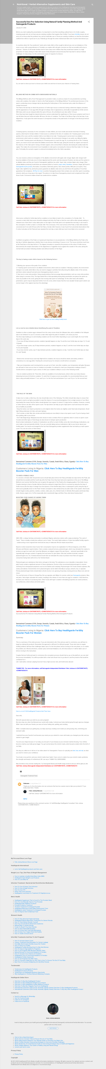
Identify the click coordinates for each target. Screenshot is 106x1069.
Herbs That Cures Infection (23, 891)
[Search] (92, 5)
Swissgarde (77, 575)
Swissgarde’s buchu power (24, 166)
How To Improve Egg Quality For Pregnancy (28, 949)
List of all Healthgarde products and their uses (28, 869)
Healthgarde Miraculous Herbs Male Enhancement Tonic (31, 908)
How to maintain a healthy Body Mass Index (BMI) (29, 876)
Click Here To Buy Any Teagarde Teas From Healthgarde (31, 986)
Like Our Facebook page (22, 998)
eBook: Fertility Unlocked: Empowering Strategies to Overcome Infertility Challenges (39, 1042)
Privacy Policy (19, 1054)
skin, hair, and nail (78, 750)
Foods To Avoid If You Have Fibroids (26, 927)
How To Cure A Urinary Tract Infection (26, 886)
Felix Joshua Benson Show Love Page (26, 862)
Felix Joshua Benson (35, 791)
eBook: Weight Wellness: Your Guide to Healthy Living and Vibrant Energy (36, 1045)
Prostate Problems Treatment (24, 905)
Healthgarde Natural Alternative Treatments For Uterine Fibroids (34, 920)
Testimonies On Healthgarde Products (26, 969)
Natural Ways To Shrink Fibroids (24, 925)
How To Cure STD (20, 890)
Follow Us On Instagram (22, 1000)
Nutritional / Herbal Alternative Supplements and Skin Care (46, 4)
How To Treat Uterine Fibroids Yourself (26, 922)
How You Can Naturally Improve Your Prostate (28, 902)
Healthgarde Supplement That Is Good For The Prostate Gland (33, 900)
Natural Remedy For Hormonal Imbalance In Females (30, 952)
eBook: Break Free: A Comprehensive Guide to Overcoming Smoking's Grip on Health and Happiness (44, 1044)
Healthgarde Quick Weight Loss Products (27, 878)
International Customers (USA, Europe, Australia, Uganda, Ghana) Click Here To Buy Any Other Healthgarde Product (49, 989)
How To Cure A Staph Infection (24, 888)
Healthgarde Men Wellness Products (25, 903)
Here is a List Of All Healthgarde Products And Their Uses (33, 711)
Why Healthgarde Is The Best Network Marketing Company (32, 974)
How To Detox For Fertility (22, 945)
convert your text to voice (22, 1047)
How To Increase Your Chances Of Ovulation (28, 954)
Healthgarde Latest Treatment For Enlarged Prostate (30, 910)
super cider (62, 164)
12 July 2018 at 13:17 (35, 783)
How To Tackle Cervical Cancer (24, 933)
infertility (77, 34)
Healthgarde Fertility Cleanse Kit (24, 957)
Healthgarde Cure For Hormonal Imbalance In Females (31, 955)
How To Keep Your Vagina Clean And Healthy (28, 932)
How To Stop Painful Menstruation (25, 929)
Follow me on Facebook (22, 1001)
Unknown (26, 783)
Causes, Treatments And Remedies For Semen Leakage (31, 942)
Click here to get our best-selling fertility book (53, 319)
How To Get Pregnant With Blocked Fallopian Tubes (30, 950)
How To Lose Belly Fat (21, 879)
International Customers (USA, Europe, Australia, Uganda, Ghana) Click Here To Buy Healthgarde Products (46, 988)
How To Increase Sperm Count (24, 941)
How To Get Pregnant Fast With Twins (26, 959)
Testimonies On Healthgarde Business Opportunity (30, 972)
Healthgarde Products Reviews (24, 971)
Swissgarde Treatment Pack (29, 776)
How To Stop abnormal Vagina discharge (27, 919)
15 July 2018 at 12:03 (48, 791)
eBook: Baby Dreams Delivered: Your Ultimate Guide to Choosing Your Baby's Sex (39, 1040)
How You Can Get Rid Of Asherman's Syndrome (29, 924)
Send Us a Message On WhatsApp (25, 996)
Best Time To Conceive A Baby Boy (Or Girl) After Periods (32, 962)
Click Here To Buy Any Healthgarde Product (27, 981)
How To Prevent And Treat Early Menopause (28, 930)
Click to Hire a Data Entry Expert (24, 1037)
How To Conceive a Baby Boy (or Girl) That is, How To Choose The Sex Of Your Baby (40, 960)
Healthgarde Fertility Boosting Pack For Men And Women (32, 947)
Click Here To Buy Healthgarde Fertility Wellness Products (32, 984)
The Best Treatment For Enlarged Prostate (27, 907)
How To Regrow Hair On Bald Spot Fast (26, 912)
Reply (25, 799)
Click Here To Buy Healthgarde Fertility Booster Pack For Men (49, 469)
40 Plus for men (38, 171)
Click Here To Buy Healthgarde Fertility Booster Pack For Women (49, 631)
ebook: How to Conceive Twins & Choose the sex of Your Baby (34, 1039)
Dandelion (69, 164)
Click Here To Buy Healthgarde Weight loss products (30, 983)
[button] (89, 22)
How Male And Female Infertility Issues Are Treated (30, 944)
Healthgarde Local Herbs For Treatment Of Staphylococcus (32, 893)
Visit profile (53, 1028)
